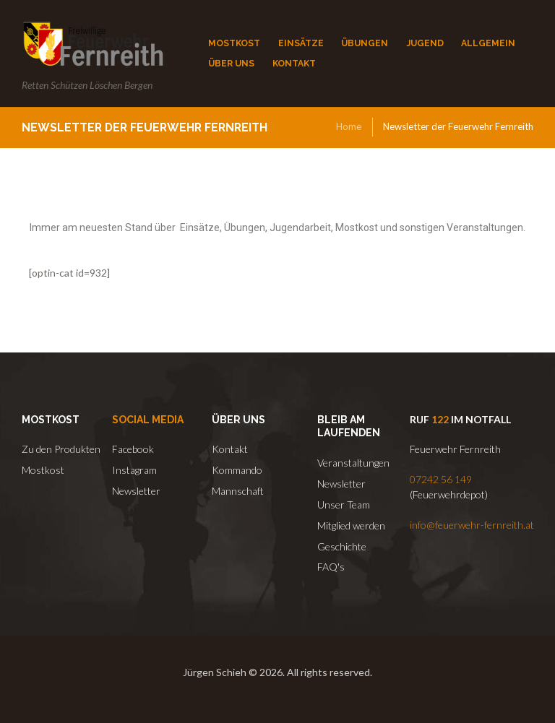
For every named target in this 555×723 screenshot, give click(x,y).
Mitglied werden (351, 525)
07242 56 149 (441, 479)
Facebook (133, 449)
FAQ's (331, 566)
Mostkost (43, 470)
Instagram (134, 470)
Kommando (237, 470)
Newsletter (136, 491)
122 (440, 419)
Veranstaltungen (353, 462)
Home (348, 126)
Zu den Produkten (61, 449)
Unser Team (343, 504)
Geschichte (341, 546)
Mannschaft (238, 491)
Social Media (148, 419)
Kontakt (230, 449)
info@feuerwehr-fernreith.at (472, 525)
